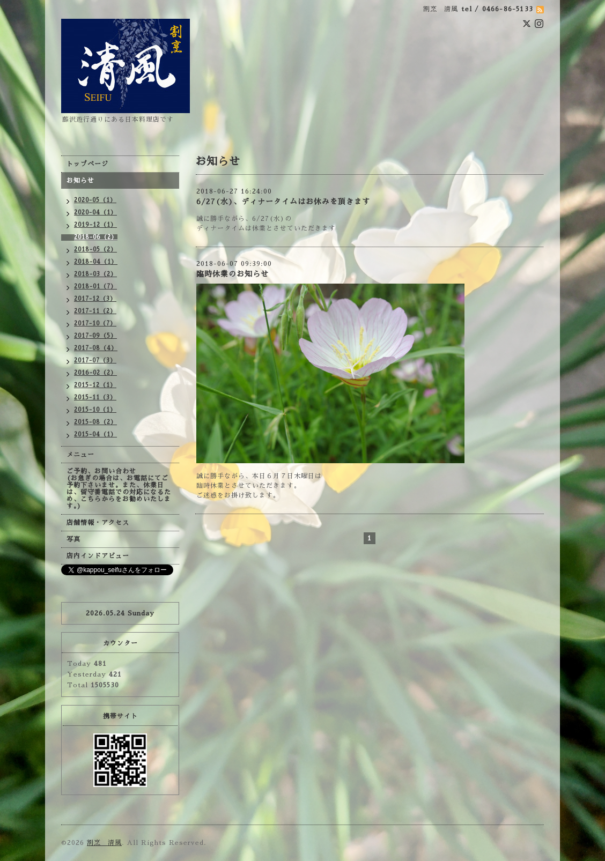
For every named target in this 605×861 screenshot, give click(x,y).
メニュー (80, 454)
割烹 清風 (104, 843)
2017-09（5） (95, 336)
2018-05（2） (95, 250)
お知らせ (80, 180)
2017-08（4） (95, 348)
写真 (73, 539)
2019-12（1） (95, 225)
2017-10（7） (95, 323)
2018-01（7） (95, 287)
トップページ (87, 164)
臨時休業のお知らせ (232, 274)
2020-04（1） (95, 213)
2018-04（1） (95, 262)
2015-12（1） (95, 385)
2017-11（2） (95, 311)
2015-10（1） (95, 410)
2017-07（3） (95, 360)
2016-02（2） (95, 373)
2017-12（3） (95, 299)
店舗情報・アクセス (98, 522)
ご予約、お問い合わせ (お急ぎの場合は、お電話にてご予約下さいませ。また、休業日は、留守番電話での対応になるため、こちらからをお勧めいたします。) (119, 488)
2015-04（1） (95, 434)
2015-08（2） (95, 422)
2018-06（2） (95, 237)
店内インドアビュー (98, 556)
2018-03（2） (95, 274)
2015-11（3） (95, 397)
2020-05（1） (95, 200)
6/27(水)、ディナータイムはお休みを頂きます (283, 201)
